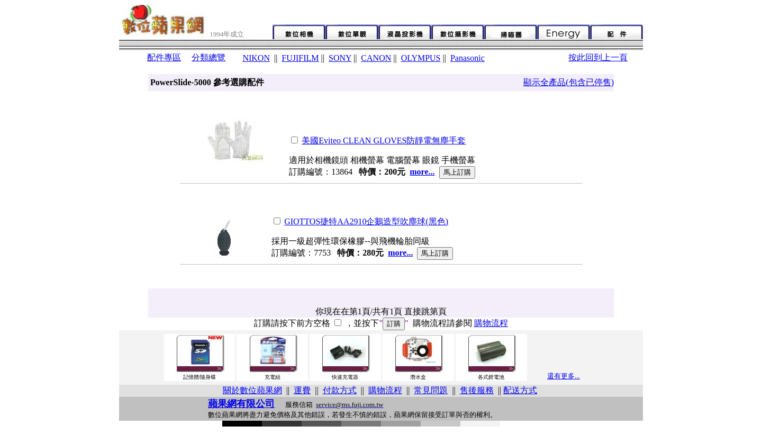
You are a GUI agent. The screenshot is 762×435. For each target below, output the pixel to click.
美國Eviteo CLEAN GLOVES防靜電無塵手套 (384, 140)
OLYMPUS (421, 57)
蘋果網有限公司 (241, 403)
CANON (376, 57)
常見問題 (431, 390)
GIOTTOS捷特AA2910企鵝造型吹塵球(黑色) (366, 221)
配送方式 (520, 390)
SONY (340, 57)
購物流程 (491, 323)
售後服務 (477, 390)
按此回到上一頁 (598, 57)
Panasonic (467, 57)
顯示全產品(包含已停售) (568, 82)
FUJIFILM (300, 57)
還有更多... (563, 376)
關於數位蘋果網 (252, 390)
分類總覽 (208, 57)
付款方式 (340, 390)
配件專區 (164, 57)
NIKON (256, 57)
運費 (302, 390)
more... (422, 171)
